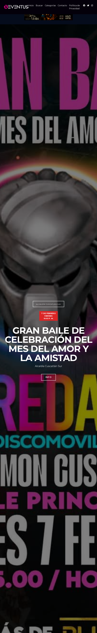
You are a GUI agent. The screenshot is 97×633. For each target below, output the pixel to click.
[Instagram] (92, 5)
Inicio (31, 5)
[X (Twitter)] (88, 5)
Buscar (39, 5)
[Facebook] (84, 5)
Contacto (62, 5)
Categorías (50, 5)
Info (48, 377)
